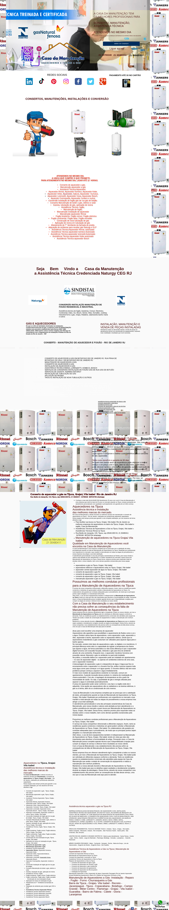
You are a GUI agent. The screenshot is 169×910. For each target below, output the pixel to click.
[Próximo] (147, 36)
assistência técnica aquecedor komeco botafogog (126, 375)
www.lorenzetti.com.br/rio (65, 284)
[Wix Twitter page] (90, 81)
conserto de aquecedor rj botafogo (121, 364)
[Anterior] (9, 36)
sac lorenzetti (102, 128)
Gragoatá (135, 236)
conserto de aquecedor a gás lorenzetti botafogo (125, 373)
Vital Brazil (142, 241)
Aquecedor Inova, (45, 857)
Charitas (126, 236)
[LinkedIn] (29, 81)
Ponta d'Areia (132, 238)
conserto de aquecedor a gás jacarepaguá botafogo (126, 368)
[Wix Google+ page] (102, 81)
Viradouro (131, 241)
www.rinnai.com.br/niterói (32, 283)
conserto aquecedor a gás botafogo (122, 372)
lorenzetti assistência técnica (107, 122)
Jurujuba (128, 237)
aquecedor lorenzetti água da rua (108, 158)
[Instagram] (66, 81)
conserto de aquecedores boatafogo (122, 367)
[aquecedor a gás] (78, 67)
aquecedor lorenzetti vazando (107, 121)
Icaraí (144, 236)
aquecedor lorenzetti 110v (106, 157)
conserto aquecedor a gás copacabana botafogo (126, 365)
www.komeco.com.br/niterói (101, 286)
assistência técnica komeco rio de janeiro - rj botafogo (127, 370)
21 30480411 (119, 55)
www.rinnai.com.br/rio (30, 281)
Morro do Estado (139, 237)
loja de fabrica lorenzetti (105, 130)
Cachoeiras (131, 234)
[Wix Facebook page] (78, 81)
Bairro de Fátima (137, 233)
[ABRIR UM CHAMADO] (121, 44)
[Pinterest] (53, 81)
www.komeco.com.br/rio (100, 285)
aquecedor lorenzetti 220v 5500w (108, 162)
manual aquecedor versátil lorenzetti (109, 160)
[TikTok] (41, 81)
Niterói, (125, 234)
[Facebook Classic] (132, 908)
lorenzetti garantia (103, 133)
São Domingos (131, 240)
